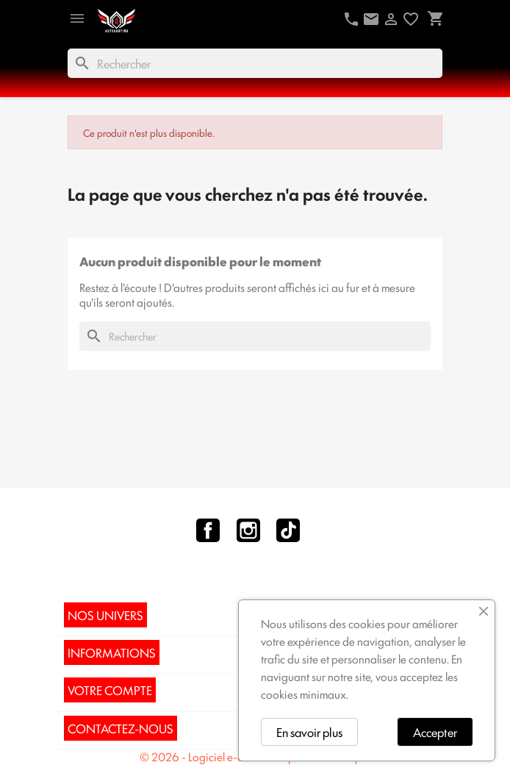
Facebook (208, 530)
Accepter (435, 732)
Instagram (248, 530)
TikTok (288, 530)
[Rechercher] (255, 63)
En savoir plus (309, 732)
